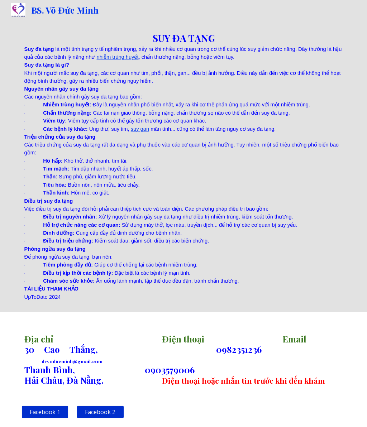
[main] (184, 166)
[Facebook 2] (100, 412)
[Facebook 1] (45, 412)
